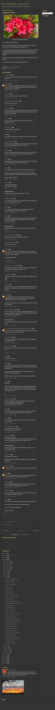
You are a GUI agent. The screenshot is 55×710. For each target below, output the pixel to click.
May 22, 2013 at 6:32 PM (11, 98)
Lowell (6, 294)
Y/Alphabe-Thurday (9, 624)
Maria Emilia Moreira (10, 426)
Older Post (36, 530)
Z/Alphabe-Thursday (10, 607)
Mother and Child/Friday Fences (12, 622)
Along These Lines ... (10, 242)
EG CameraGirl (12, 670)
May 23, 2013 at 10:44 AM (11, 342)
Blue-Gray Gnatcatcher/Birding (12, 632)
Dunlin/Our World (9, 588)
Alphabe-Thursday (10, 68)
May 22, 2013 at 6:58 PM (11, 115)
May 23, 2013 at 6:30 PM (11, 451)
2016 (5, 553)
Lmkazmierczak (9, 399)
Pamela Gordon (9, 198)
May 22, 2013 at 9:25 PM (11, 212)
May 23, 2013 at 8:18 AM (11, 306)
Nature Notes (8, 586)
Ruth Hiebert (8, 127)
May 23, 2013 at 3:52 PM (11, 414)
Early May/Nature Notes (10, 628)
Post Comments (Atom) (23, 534)
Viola (6, 381)
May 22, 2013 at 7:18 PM (11, 124)
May (6, 576)
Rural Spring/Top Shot (10, 634)
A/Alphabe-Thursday (10, 599)
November (8, 563)
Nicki (6, 216)
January (7, 652)
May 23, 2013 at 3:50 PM (11, 406)
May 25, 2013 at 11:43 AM (11, 487)
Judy (6, 207)
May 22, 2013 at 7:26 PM (11, 147)
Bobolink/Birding (9, 590)
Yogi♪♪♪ (7, 284)
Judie (6, 363)
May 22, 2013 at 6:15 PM (11, 90)
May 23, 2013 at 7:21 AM (11, 291)
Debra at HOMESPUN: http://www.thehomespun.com (18, 328)
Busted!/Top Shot (9, 592)
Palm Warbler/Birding (10, 615)
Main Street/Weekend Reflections (13, 603)
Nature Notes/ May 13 (10, 611)
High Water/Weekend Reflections (13, 620)
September (8, 567)
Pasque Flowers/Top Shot (11, 618)
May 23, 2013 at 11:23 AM (11, 353)
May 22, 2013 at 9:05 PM (11, 204)
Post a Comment (8, 524)
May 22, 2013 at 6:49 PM (11, 105)
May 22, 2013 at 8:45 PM (11, 188)
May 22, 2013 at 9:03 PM (11, 195)
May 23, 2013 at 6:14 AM (11, 246)
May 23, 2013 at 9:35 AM (11, 325)
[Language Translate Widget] (47, 13)
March (7, 648)
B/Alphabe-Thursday (10, 582)
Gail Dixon (7, 490)
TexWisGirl (7, 75)
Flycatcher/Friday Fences (11, 597)
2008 (5, 663)
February (7, 650)
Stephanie (7, 93)
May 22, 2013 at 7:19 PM (11, 131)
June (6, 574)
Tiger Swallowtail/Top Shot (11, 643)
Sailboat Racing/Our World (11, 630)
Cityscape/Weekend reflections (12, 636)
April (6, 645)
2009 (5, 661)
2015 (5, 555)
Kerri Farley (8, 466)
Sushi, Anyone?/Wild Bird (11, 584)
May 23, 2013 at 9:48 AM (11, 334)
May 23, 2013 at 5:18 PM (11, 432)
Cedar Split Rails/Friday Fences (12, 639)
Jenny (6, 499)
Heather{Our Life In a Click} (12, 265)
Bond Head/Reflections (10, 578)
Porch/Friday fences (10, 605)
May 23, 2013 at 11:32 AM (11, 360)
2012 (5, 654)
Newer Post (5, 530)
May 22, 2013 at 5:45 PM (11, 80)
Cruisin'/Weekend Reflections (12, 594)
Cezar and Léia (8, 274)
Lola (6, 356)
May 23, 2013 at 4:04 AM (11, 231)
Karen (6, 159)
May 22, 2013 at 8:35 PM (11, 179)
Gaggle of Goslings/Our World (12, 613)
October (7, 565)
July (6, 572)
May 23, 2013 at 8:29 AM (11, 316)
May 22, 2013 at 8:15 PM (11, 164)
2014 (5, 557)
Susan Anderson (9, 346)
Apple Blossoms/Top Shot (11, 601)
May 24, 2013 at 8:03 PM (11, 478)
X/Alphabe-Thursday (10, 641)
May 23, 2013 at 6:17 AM (11, 262)
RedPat (6, 83)
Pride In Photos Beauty (11, 309)
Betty (6, 473)
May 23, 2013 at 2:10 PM (11, 378)
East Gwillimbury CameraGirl (15, 4)
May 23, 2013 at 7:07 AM (11, 281)
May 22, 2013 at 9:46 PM (11, 223)
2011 (5, 656)
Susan (6, 417)
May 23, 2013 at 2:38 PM (11, 395)
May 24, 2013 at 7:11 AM (11, 470)
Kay (6, 409)
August (7, 570)
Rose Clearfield (9, 337)
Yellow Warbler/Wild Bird (11, 626)
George (7, 150)
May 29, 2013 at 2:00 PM (11, 496)
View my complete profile (8, 677)
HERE (28, 62)
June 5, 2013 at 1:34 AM (10, 521)
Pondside (7, 482)
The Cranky (8, 108)
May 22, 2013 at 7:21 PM (11, 138)
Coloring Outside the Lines (12, 101)
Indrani (6, 182)
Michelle (7, 118)
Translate (45, 16)
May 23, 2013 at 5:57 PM (11, 442)
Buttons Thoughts (9, 141)
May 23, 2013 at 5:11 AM (11, 239)
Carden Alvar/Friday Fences (11, 580)
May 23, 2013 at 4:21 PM (11, 423)
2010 (5, 659)
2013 (5, 559)
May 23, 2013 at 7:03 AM (11, 271)
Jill (5, 134)
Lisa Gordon (8, 435)
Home (21, 530)
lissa (6, 167)
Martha (6, 249)
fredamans (7, 454)
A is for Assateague (9, 260)
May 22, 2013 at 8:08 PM (11, 156)
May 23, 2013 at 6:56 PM (11, 462)
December (8, 561)
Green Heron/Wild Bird (10, 609)
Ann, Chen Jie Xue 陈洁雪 (11, 235)
